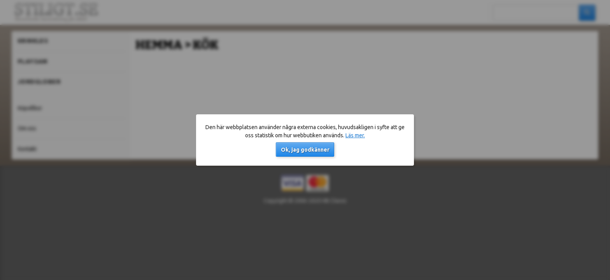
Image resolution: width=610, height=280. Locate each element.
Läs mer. (355, 135)
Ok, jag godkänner (305, 150)
